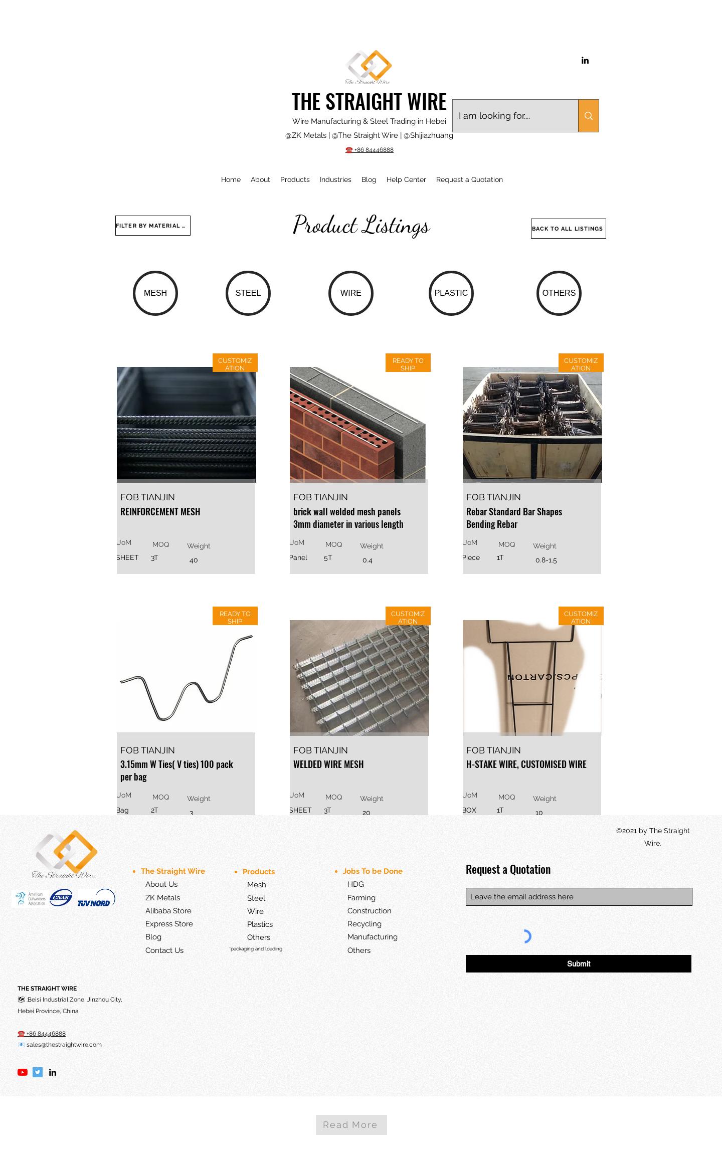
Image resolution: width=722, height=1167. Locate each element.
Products (260, 871)
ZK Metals (162, 897)
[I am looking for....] (508, 116)
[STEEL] (248, 293)
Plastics (252, 924)
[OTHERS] (559, 293)
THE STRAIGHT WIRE (369, 101)
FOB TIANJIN (147, 497)
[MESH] (155, 293)
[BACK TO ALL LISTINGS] (568, 229)
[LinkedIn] (585, 60)
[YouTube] (23, 1072)
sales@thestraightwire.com (64, 1044)
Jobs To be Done (374, 871)
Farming (361, 897)
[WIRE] (351, 293)
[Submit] (578, 963)
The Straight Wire (173, 871)
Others (258, 937)
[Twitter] (38, 1072)
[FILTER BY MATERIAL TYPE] (153, 226)
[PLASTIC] (451, 293)
